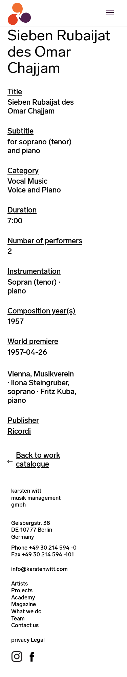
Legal (38, 639)
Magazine (23, 604)
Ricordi (19, 431)
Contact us (25, 625)
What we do (26, 611)
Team (18, 618)
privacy (20, 639)
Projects (22, 590)
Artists (19, 583)
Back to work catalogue (38, 460)
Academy (23, 597)
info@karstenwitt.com (39, 569)
